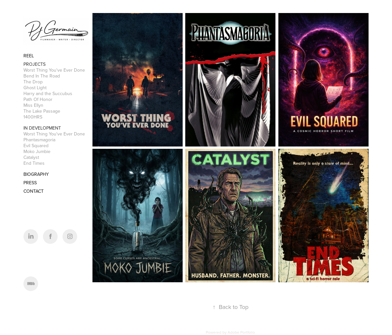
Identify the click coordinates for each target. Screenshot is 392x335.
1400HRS (32, 117)
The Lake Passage (41, 111)
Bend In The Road (41, 76)
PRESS (30, 182)
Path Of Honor (37, 99)
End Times (34, 163)
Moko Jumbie (36, 151)
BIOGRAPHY (36, 174)
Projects (34, 64)
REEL (28, 55)
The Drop (33, 81)
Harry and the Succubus (47, 93)
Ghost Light (35, 87)
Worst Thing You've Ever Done (54, 70)
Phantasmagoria (39, 139)
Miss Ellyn (33, 105)
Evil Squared (36, 145)
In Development (42, 128)
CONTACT (33, 191)
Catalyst (31, 157)
